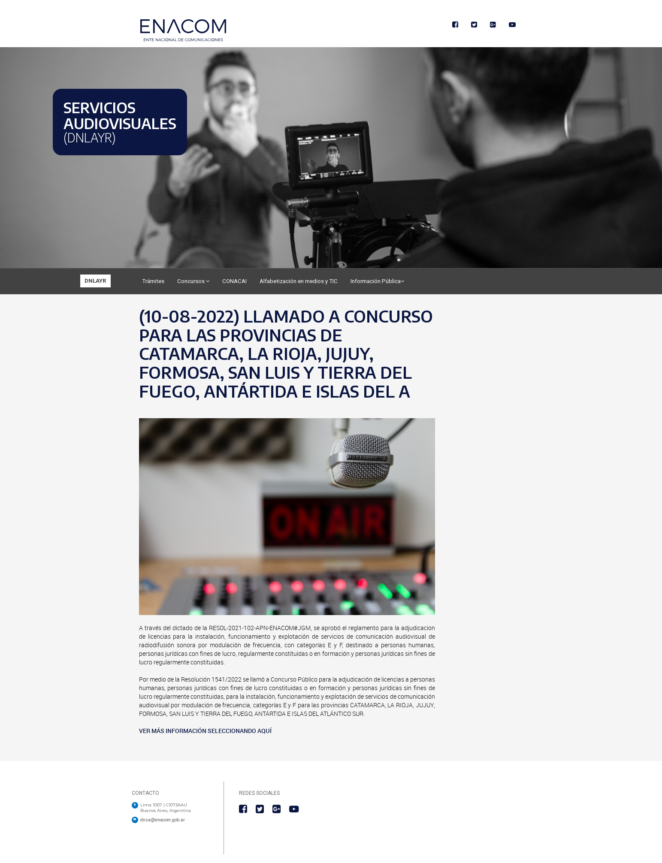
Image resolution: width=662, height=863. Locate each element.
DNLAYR (95, 281)
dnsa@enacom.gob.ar (162, 820)
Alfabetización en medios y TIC (299, 281)
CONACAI (234, 281)
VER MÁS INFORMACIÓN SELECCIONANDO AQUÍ (205, 731)
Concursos (193, 281)
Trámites (153, 281)
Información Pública (377, 281)
